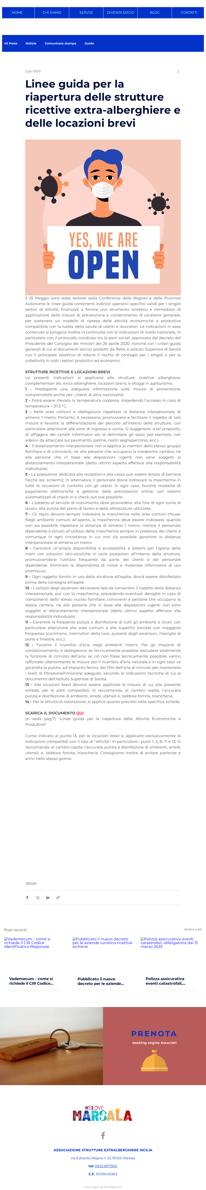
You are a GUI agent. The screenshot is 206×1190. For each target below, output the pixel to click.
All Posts (10, 43)
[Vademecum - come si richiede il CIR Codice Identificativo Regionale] (34, 954)
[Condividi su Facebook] (27, 897)
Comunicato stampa (60, 43)
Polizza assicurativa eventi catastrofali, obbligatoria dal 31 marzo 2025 (170, 981)
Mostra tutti (193, 929)
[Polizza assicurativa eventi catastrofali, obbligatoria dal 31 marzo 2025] (171, 954)
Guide (89, 43)
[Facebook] (103, 1135)
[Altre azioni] (178, 71)
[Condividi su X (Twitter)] (38, 897)
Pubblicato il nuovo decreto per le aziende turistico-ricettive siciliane (99, 981)
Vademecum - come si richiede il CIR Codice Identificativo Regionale (32, 981)
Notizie (31, 43)
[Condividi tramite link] (58, 897)
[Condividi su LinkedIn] (48, 897)
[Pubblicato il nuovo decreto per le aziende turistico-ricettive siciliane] (103, 954)
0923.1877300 (106, 1166)
